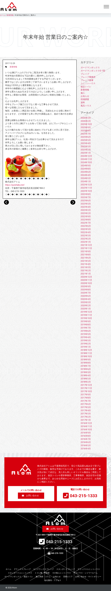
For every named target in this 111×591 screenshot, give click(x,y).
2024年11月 (86, 159)
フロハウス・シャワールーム (85, 573)
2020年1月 (86, 308)
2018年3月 (86, 378)
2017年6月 (86, 404)
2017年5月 (86, 407)
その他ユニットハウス (61, 573)
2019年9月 (86, 321)
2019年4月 (86, 337)
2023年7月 (86, 197)
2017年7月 (86, 401)
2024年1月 (86, 181)
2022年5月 (86, 229)
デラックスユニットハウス (89, 569)
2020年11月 (86, 280)
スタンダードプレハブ (65, 569)
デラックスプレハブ (22, 569)
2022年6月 (86, 226)
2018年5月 (86, 372)
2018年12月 (86, 350)
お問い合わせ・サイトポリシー (88, 576)
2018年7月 (86, 366)
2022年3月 (86, 235)
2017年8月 (86, 397)
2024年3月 (86, 178)
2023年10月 (86, 191)
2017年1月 (86, 420)
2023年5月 (86, 203)
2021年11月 (86, 248)
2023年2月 (86, 213)
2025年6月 (86, 137)
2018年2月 (86, 382)
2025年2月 (86, 149)
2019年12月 (86, 312)
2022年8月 (86, 219)
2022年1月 (86, 242)
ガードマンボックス (90, 67)
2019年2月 (86, 343)
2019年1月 (86, 347)
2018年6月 (86, 369)
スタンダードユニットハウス (20, 573)
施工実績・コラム (43, 576)
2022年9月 (86, 216)
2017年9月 (86, 394)
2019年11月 (86, 315)
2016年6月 (86, 442)
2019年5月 (86, 334)
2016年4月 (86, 448)
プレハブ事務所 (88, 77)
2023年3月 (86, 210)
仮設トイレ (86, 86)
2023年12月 (86, 184)
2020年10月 (86, 283)
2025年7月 (86, 134)
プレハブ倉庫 (87, 80)
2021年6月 (86, 258)
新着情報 (13, 67)
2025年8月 (86, 130)
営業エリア (68, 576)
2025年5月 (86, 140)
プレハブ (85, 74)
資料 (83, 102)
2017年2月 (86, 417)
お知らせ (85, 96)
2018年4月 (86, 375)
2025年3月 (86, 146)
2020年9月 (86, 286)
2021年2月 (86, 270)
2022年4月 (86, 232)
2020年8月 (86, 289)
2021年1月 (86, 273)
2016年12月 (86, 423)
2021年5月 (86, 261)
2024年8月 (86, 168)
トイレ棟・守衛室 (42, 573)
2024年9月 (86, 165)
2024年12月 (86, 156)
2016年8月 (86, 436)
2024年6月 (86, 172)
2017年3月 (86, 413)
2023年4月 (86, 207)
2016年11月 (86, 426)
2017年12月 (86, 385)
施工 (83, 93)
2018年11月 (86, 353)
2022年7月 (86, 223)
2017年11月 (86, 388)
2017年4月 (86, 410)
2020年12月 (86, 277)
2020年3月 (86, 302)
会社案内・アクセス (52, 580)
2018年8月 (86, 362)
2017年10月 (86, 391)
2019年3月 (86, 340)
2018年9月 (86, 359)
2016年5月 (86, 445)
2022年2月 (86, 238)
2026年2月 (86, 121)
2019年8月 (86, 324)
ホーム (8, 569)
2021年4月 (86, 264)
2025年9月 (86, 127)
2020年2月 (86, 305)
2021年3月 (86, 267)
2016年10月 (86, 429)
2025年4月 (86, 143)
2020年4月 (86, 299)
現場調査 (85, 99)
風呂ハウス (86, 105)
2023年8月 (86, 194)
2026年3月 (86, 118)
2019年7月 (86, 328)
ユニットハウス (88, 83)
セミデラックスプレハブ (43, 569)
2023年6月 (86, 200)
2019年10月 (86, 318)
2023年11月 (86, 188)
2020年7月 (86, 293)
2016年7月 (86, 439)
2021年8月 (86, 254)
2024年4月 (86, 175)
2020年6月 (86, 296)
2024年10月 (86, 162)
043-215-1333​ (83, 495)
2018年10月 (86, 356)
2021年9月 (86, 251)
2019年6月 (86, 331)
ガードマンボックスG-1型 (93, 70)
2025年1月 (86, 153)
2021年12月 (86, 245)
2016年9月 (86, 432)
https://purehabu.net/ (15, 185)
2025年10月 (86, 124)
